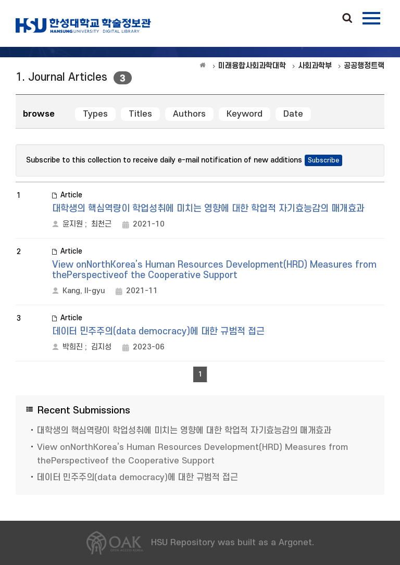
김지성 (101, 347)
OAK (83, 25)
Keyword (244, 114)
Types (95, 114)
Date (293, 114)
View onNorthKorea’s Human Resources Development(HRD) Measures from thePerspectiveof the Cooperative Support (214, 270)
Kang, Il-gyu (84, 290)
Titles (140, 114)
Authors (189, 114)
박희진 (73, 347)
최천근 (101, 224)
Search (347, 19)
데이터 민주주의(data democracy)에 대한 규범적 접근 (158, 331)
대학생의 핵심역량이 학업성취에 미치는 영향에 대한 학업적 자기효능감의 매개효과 (208, 209)
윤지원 (73, 224)
